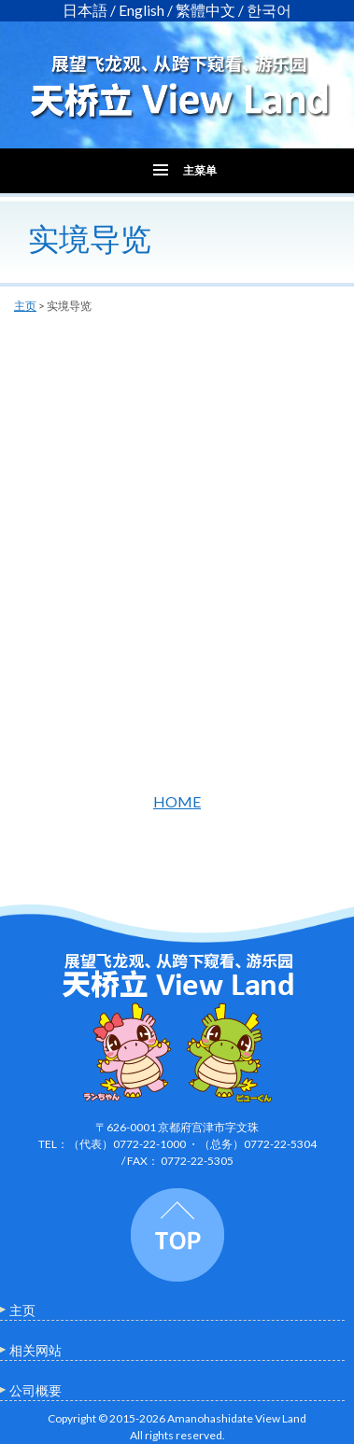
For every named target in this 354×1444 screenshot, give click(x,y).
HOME (177, 801)
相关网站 (35, 1350)
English (141, 10)
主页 (25, 306)
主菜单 (200, 170)
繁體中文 (205, 10)
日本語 (85, 10)
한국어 (269, 10)
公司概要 (35, 1390)
